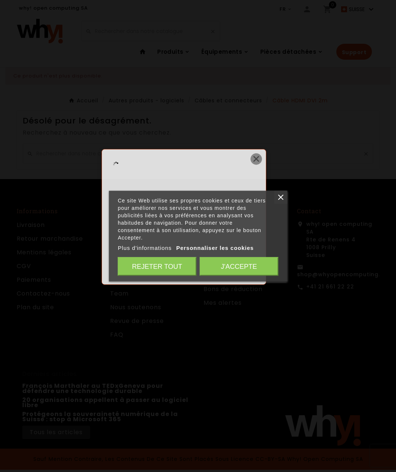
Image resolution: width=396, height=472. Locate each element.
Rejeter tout (157, 266)
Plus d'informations (145, 247)
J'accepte (239, 266)
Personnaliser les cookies (215, 247)
